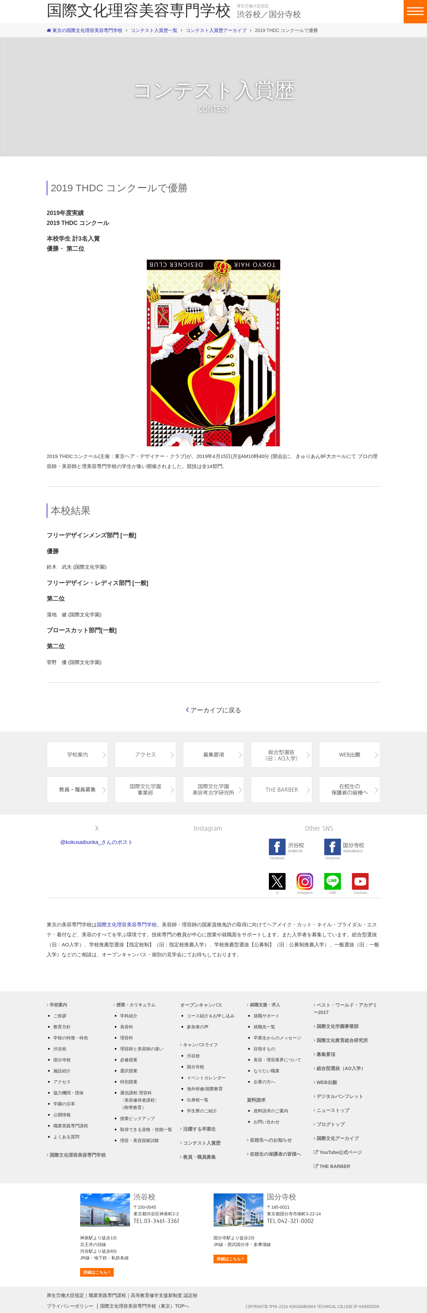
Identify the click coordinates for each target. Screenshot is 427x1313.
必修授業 (128, 1059)
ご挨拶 (59, 1015)
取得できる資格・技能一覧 (146, 1129)
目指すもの (264, 1048)
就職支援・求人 (263, 1004)
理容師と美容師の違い (141, 1048)
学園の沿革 (64, 1103)
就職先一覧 (264, 1026)
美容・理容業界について (277, 1059)
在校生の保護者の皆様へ (274, 1154)
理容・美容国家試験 (139, 1140)
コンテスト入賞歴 (200, 1143)
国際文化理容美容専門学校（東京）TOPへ (144, 1306)
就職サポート (267, 1015)
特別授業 (128, 1081)
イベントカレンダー (206, 1077)
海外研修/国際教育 (205, 1088)
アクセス (62, 1081)
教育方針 (62, 1026)
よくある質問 (66, 1136)
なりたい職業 (267, 1070)
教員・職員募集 (198, 1157)
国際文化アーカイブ (336, 1138)
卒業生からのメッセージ (277, 1037)
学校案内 (57, 1004)
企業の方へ (264, 1081)
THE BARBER (332, 1166)
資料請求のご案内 (271, 1110)
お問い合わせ (267, 1121)
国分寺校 (62, 1059)
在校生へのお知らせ (269, 1140)
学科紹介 (128, 1015)
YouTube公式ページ (338, 1152)
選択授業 (128, 1070)
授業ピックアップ (137, 1118)
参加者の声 (197, 1026)
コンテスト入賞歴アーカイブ (216, 30)
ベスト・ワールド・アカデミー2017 (345, 1008)
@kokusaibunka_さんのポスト (96, 842)
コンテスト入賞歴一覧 (154, 30)
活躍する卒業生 (198, 1129)
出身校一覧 (197, 1099)
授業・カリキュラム (134, 1004)
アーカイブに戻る (213, 710)
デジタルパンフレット (338, 1096)
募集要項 (324, 1054)
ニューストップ (331, 1110)
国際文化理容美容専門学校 (127, 924)
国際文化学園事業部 (336, 1026)
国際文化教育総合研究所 (341, 1040)
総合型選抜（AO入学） (340, 1068)
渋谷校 (59, 1048)
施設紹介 (62, 1070)
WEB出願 (325, 1082)
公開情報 (62, 1114)
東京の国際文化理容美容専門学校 (84, 30)
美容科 (126, 1026)
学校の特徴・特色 (70, 1037)
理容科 (126, 1037)
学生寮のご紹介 (202, 1110)
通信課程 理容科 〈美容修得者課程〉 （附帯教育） (139, 1100)
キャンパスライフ (199, 1044)
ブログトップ (329, 1124)
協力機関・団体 (68, 1092)
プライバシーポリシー (70, 1306)
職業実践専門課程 (70, 1125)
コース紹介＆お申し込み (211, 1015)
